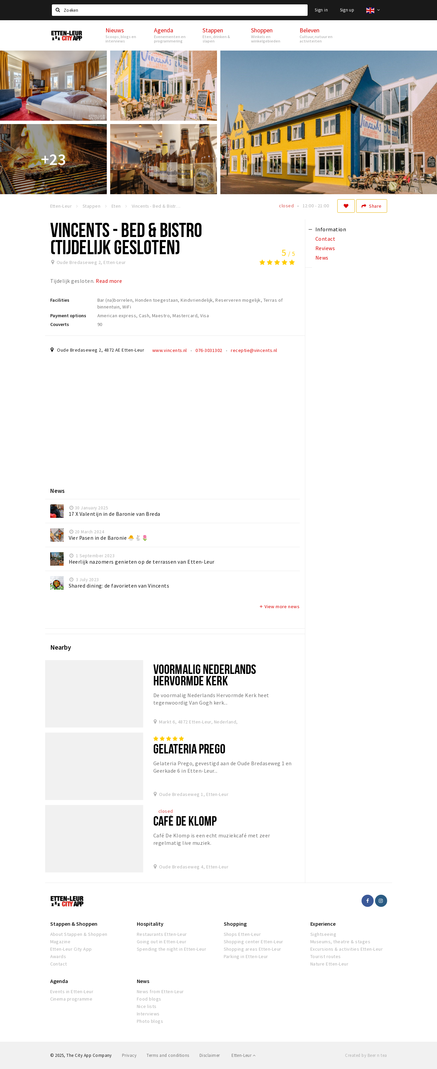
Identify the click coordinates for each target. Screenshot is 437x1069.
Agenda (59, 981)
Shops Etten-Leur (242, 934)
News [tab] (322, 257)
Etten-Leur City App (71, 949)
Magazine (60, 942)
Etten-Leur (243, 1055)
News (143, 981)
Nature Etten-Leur (329, 964)
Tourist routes (325, 956)
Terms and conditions (168, 1055)
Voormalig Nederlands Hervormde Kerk (204, 675)
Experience (323, 923)
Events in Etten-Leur (72, 991)
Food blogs (149, 999)
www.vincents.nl (169, 350)
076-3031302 (208, 350)
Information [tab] (330, 229)
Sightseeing (323, 934)
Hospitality (150, 923)
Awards (58, 956)
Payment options (68, 316)
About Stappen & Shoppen (78, 934)
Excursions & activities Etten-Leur (346, 949)
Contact (58, 964)
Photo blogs (150, 1021)
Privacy (129, 1055)
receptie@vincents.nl (254, 350)
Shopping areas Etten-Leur (252, 949)
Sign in (321, 10)
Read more (109, 280)
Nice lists (147, 1006)
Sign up (347, 10)
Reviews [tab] (325, 248)
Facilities (59, 300)
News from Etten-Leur (160, 991)
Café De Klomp (185, 820)
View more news (279, 606)
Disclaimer (209, 1055)
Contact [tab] (325, 238)
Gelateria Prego (189, 748)
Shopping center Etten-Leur (253, 942)
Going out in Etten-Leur (161, 942)
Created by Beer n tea (366, 1055)
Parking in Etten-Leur (246, 956)
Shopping (235, 923)
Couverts (59, 324)
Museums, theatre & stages (340, 942)
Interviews (148, 1014)
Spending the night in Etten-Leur (171, 949)
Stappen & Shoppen (73, 923)
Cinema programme (71, 999)
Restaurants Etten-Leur (162, 934)
